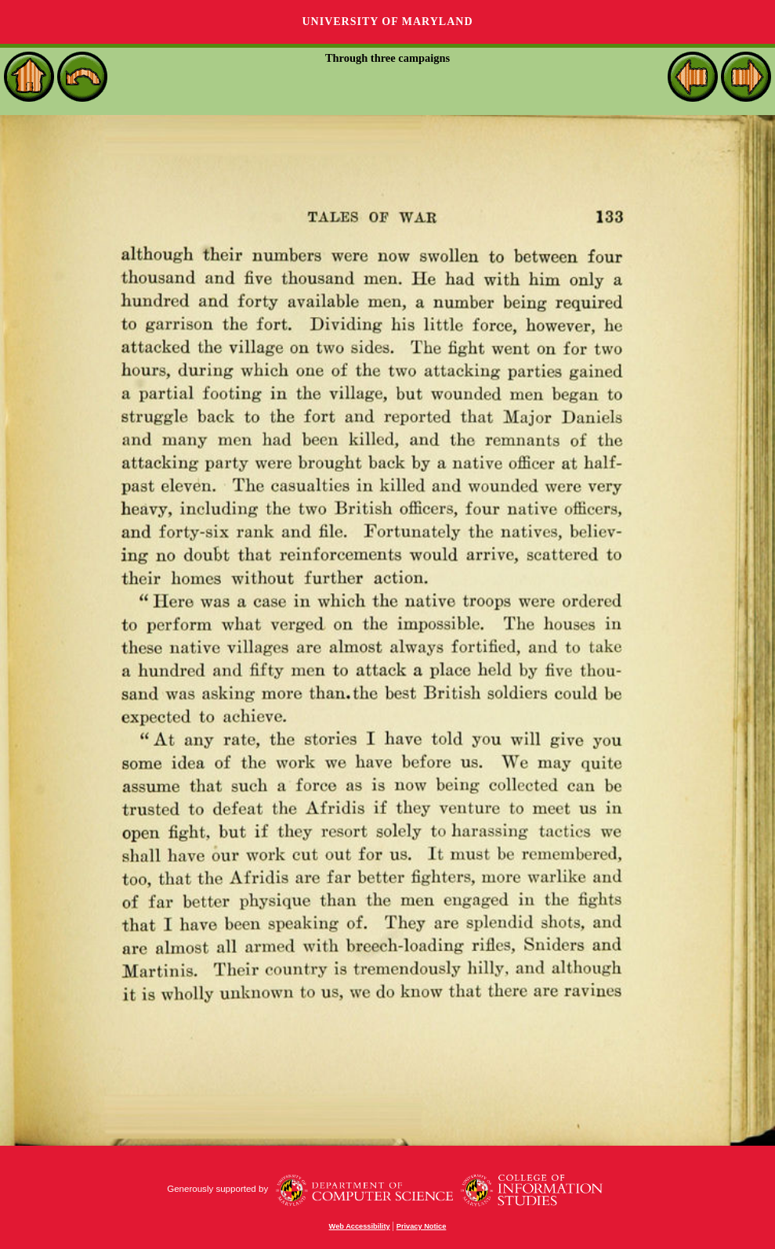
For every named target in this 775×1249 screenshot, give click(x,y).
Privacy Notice (422, 1226)
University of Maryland (387, 21)
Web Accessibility (359, 1226)
